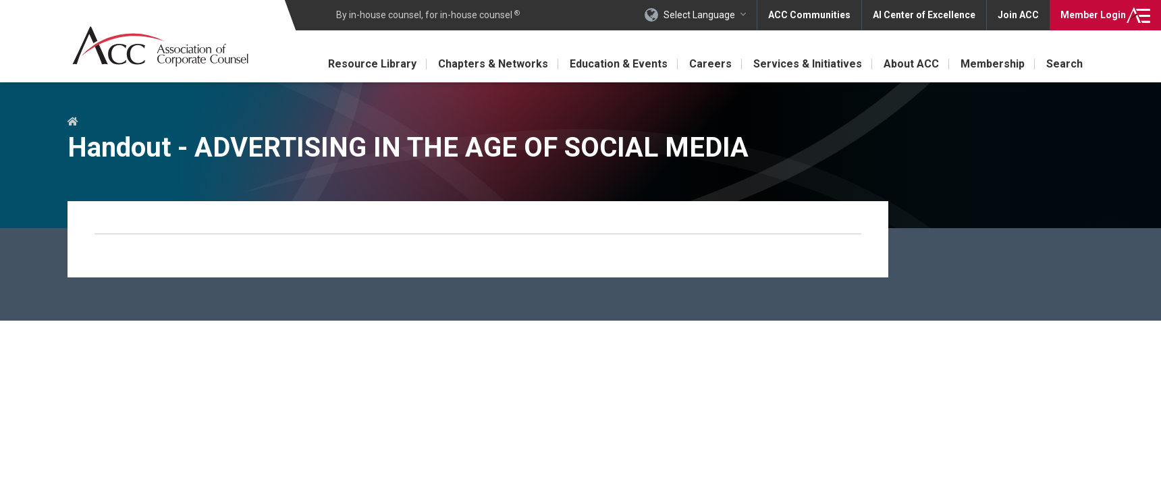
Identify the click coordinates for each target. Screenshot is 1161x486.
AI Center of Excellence (924, 14)
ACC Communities (809, 14)
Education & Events (619, 63)
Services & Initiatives (807, 63)
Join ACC (1018, 14)
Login (1093, 14)
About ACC (911, 63)
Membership (993, 63)
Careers (710, 63)
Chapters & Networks (493, 63)
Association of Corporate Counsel (160, 46)
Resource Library (372, 63)
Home (73, 122)
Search (1064, 63)
